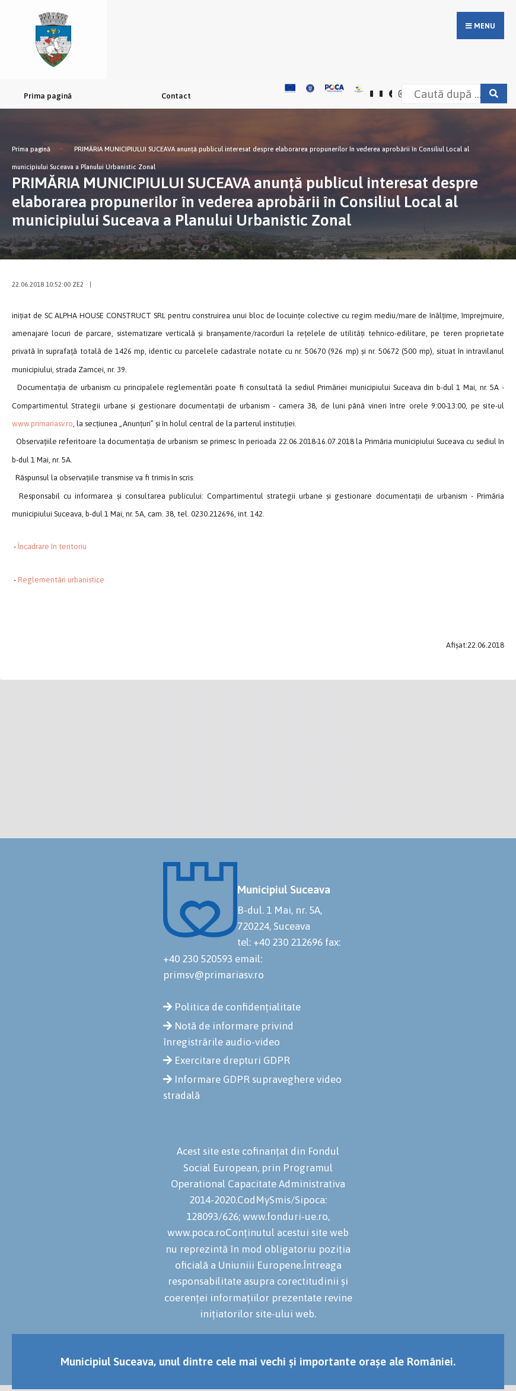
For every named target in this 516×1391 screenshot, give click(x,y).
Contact (176, 95)
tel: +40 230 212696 (280, 942)
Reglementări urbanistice (61, 579)
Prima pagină (48, 95)
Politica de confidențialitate (237, 1007)
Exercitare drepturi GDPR (232, 1060)
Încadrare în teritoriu (52, 546)
